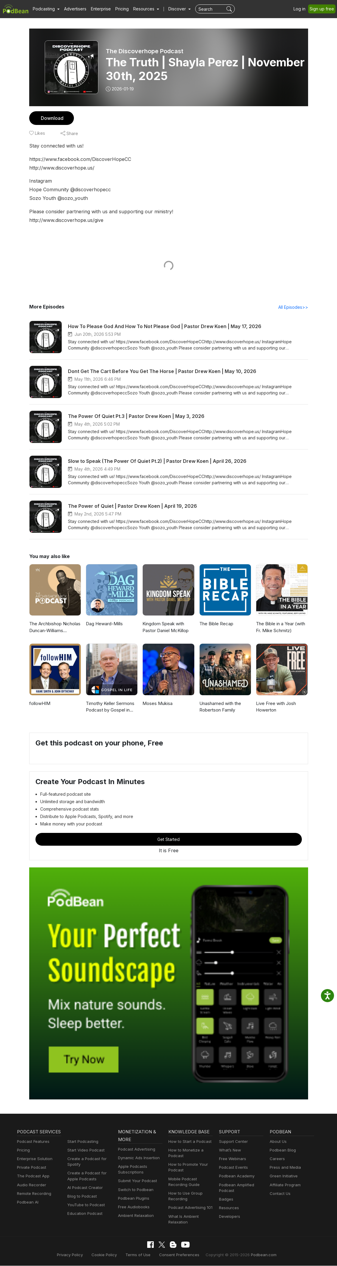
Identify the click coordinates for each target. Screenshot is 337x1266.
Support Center (232, 1142)
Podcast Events (232, 1167)
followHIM (39, 703)
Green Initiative (283, 1176)
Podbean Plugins (133, 1198)
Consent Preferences (179, 1255)
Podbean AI (27, 1210)
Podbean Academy (235, 1176)
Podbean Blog (282, 1150)
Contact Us (279, 1194)
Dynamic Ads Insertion (137, 1158)
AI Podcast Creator (83, 1188)
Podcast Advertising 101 (189, 1208)
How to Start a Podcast (188, 1142)
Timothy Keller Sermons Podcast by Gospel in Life (111, 707)
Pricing (117, 9)
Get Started (168, 839)
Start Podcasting (81, 1142)
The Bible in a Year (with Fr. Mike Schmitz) (280, 627)
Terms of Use (141, 1255)
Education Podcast (83, 1214)
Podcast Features (32, 1149)
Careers (277, 1159)
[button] (45, 9)
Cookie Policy (109, 1255)
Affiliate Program (284, 1185)
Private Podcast (30, 1175)
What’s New (229, 1150)
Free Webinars (232, 1159)
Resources (228, 1208)
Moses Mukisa (156, 703)
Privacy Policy (77, 1255)
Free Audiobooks (132, 1207)
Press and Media (284, 1167)
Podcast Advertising (135, 1149)
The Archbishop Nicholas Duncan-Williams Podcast (54, 627)
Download (51, 117)
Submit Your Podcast (136, 1181)
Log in (301, 9)
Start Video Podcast (84, 1150)
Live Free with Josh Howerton (275, 707)
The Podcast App (32, 1184)
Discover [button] (171, 9)
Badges (225, 1199)
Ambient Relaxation (135, 1216)
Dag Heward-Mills (103, 623)
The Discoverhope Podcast (144, 51)
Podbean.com (256, 1255)
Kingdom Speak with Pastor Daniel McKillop (164, 627)
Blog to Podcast (81, 1196)
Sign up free (323, 9)
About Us (278, 1142)
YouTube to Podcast (85, 1205)
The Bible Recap (215, 623)
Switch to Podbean (134, 1190)
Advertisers (73, 9)
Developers (229, 1217)
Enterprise (97, 9)
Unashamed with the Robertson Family (219, 707)
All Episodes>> (294, 307)
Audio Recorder (30, 1193)
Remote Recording (33, 1201)
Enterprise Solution (33, 1167)
